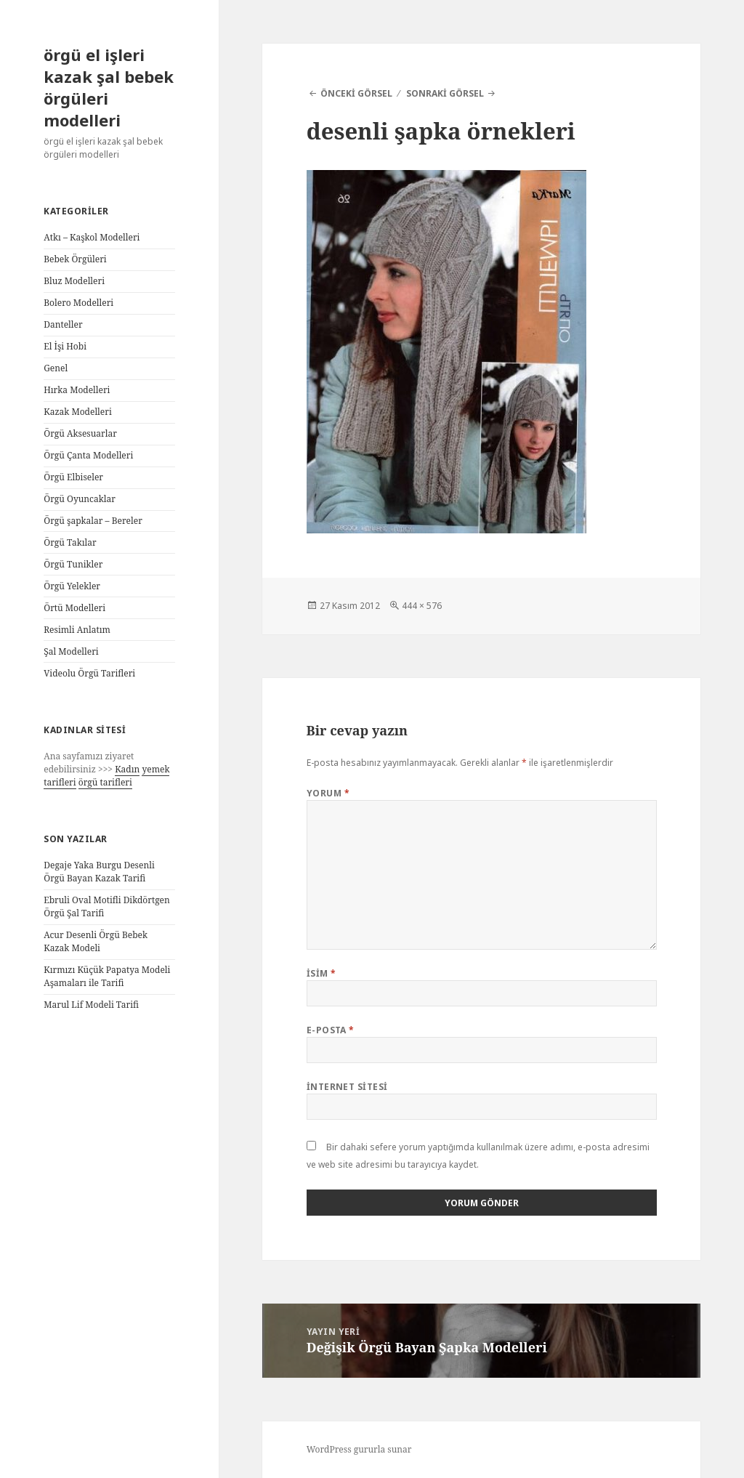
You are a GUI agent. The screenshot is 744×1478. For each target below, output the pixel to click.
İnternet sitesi (347, 1087)
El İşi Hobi (65, 346)
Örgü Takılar (70, 542)
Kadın (127, 769)
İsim (321, 973)
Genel (56, 368)
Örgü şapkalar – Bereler (93, 520)
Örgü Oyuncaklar (80, 499)
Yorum (328, 793)
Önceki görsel (356, 93)
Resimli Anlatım (77, 629)
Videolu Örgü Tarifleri (89, 673)
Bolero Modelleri (78, 302)
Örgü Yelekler (72, 586)
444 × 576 (422, 605)
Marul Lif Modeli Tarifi (91, 1004)
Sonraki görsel (445, 93)
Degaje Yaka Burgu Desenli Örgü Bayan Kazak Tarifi (99, 871)
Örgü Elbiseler (73, 477)
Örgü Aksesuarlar (80, 433)
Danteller (63, 324)
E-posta (331, 1030)
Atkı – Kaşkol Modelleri (92, 237)
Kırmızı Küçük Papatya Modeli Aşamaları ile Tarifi (107, 976)
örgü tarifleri (105, 782)
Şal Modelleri (71, 651)
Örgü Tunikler (73, 564)
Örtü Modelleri (74, 608)
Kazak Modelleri (78, 411)
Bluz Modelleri (74, 281)
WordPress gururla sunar (359, 1449)
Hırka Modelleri (77, 390)
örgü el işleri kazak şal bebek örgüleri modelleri (109, 87)
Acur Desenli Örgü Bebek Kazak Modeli (95, 941)
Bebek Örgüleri (75, 259)
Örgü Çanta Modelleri (88, 455)
